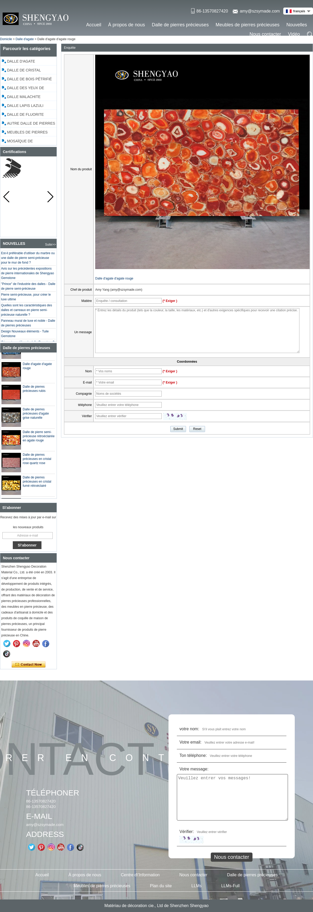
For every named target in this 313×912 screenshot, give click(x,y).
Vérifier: (186, 831)
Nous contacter (265, 34)
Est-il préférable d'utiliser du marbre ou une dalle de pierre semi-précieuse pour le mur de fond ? (28, 259)
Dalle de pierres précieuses (180, 24)
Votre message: (193, 769)
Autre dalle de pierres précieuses (31, 124)
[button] (50, 197)
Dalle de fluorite (25, 114)
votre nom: (189, 729)
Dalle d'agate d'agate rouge (114, 278)
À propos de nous (126, 24)
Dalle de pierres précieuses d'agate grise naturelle (36, 415)
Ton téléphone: (193, 755)
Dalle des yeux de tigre (25, 89)
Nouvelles (296, 24)
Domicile (6, 39)
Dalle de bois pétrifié (29, 79)
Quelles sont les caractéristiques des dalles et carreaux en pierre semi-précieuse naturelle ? (26, 311)
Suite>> (50, 244)
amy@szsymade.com (260, 11)
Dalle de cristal (24, 70)
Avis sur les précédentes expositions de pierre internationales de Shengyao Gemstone (27, 274)
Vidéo (294, 34)
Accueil (93, 24)
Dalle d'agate (25, 39)
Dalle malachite (23, 97)
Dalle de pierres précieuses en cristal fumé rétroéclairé (37, 483)
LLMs (196, 886)
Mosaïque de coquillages (20, 142)
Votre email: (190, 742)
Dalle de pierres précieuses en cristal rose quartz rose (37, 460)
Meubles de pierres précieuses (247, 24)
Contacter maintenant (28, 664)
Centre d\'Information (140, 875)
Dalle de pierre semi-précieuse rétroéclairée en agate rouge (39, 438)
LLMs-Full (230, 886)
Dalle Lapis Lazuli (25, 106)
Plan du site (161, 886)
